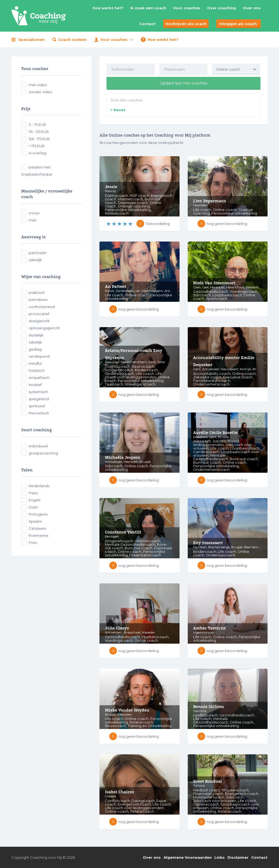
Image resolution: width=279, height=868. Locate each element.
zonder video (40, 92)
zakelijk (35, 260)
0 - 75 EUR (37, 124)
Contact (147, 24)
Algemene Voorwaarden (187, 857)
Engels (34, 500)
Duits (33, 507)
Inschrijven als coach (186, 24)
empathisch (39, 377)
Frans (33, 493)
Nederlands (39, 486)
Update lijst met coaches (183, 83)
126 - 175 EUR (39, 139)
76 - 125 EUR (39, 131)
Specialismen (31, 39)
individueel (38, 446)
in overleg (37, 153)
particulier (38, 253)
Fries (33, 542)
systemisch (38, 392)
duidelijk (36, 335)
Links (219, 857)
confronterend (42, 307)
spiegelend (39, 399)
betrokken (38, 299)
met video (38, 85)
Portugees (38, 514)
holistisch (37, 370)
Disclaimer (238, 857)
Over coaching (221, 8)
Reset (119, 110)
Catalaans (37, 528)
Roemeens (38, 535)
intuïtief (35, 384)
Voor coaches (186, 8)
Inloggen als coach (238, 24)
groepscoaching (43, 453)
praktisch (37, 292)
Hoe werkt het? (108, 8)
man (33, 220)
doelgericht (39, 321)
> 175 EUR (36, 146)
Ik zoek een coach (148, 8)
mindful (35, 363)
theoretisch (39, 413)
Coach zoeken (72, 39)
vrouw (34, 213)
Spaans (35, 521)
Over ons (252, 8)
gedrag (35, 349)
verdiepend (39, 356)
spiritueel (37, 406)
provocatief (39, 314)
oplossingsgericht (44, 328)
